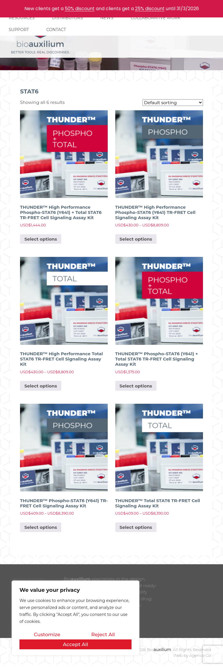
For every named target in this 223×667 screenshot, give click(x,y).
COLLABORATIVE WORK (155, 17)
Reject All (103, 634)
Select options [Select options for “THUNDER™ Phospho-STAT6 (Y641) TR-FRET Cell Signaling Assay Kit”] (40, 527)
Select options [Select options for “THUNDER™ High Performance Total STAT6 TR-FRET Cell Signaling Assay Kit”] (40, 386)
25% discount (150, 8)
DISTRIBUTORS (67, 17)
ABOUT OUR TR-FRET (28, 579)
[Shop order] (173, 102)
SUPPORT (19, 29)
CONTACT (56, 29)
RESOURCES (22, 17)
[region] (75, 618)
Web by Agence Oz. (192, 655)
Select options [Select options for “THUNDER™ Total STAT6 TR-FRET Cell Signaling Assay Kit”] (136, 527)
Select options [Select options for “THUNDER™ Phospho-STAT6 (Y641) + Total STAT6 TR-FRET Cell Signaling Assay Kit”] (136, 386)
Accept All (75, 644)
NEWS (106, 17)
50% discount (80, 8)
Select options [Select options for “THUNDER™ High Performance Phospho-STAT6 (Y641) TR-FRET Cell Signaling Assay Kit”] (136, 239)
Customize (47, 634)
